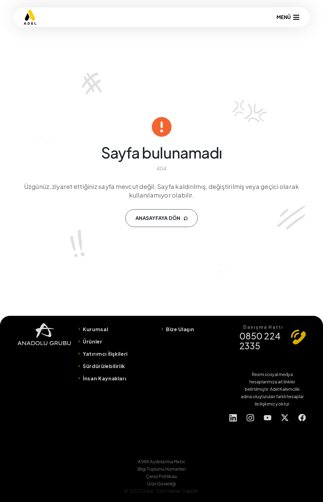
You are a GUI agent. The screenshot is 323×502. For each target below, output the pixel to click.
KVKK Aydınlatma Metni (161, 461)
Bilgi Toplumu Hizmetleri (162, 468)
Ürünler (92, 341)
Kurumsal (95, 329)
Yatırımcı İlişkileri (105, 354)
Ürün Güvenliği (161, 483)
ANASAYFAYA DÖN (161, 218)
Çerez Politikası (161, 476)
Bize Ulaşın (180, 329)
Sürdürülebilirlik (104, 366)
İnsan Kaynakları (104, 378)
